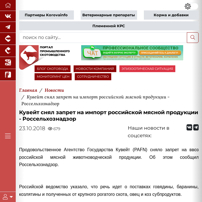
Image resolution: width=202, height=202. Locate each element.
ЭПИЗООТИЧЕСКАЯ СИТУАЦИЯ (147, 69)
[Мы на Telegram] (196, 127)
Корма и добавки (171, 15)
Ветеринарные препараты (108, 15)
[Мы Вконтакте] (8, 16)
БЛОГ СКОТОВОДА (52, 69)
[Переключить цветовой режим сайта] (191, 6)
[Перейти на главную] (8, 5)
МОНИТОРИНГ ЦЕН (53, 77)
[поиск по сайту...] (103, 37)
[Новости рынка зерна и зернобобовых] (8, 75)
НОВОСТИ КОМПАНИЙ (95, 69)
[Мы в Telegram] (8, 27)
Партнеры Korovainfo (46, 15)
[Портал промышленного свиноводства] (8, 39)
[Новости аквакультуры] (8, 63)
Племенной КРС (108, 26)
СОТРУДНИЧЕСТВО (93, 77)
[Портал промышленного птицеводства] (8, 51)
